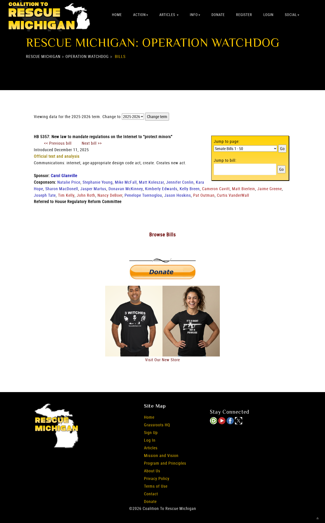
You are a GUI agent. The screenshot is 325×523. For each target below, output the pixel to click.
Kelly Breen (190, 188)
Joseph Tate (45, 195)
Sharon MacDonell (61, 188)
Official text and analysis (56, 156)
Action (140, 14)
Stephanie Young (98, 182)
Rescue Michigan (43, 56)
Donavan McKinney (126, 188)
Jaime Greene (269, 188)
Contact (151, 493)
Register (244, 14)
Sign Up (151, 432)
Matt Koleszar (151, 182)
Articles (169, 14)
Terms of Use (155, 486)
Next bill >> (92, 143)
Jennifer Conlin (180, 182)
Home (117, 14)
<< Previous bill (58, 143)
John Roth (86, 195)
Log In (150, 440)
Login (268, 14)
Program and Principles (165, 463)
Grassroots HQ (157, 424)
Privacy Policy (156, 478)
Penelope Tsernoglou (143, 195)
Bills (120, 56)
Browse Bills (162, 234)
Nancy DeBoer (110, 195)
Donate (218, 14)
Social (292, 14)
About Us (152, 470)
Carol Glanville (64, 175)
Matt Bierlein (243, 188)
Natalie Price (68, 182)
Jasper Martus (93, 188)
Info (195, 14)
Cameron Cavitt (216, 188)
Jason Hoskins (177, 195)
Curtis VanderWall (233, 195)
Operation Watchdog (87, 56)
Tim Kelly (66, 195)
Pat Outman (204, 195)
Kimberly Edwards (161, 188)
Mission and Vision (161, 455)
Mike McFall (126, 182)
